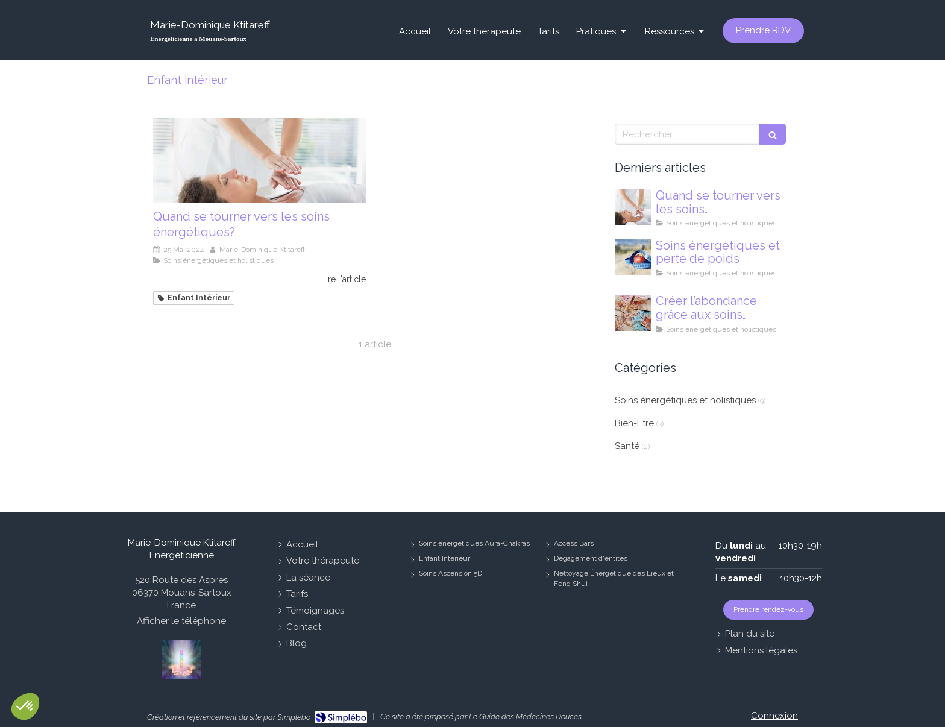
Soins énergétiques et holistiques (685, 400)
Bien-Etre (634, 423)
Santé (627, 446)
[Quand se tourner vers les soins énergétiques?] (259, 160)
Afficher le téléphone (181, 620)
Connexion (774, 715)
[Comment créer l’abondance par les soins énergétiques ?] (633, 313)
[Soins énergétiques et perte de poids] (633, 257)
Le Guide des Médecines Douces (525, 716)
